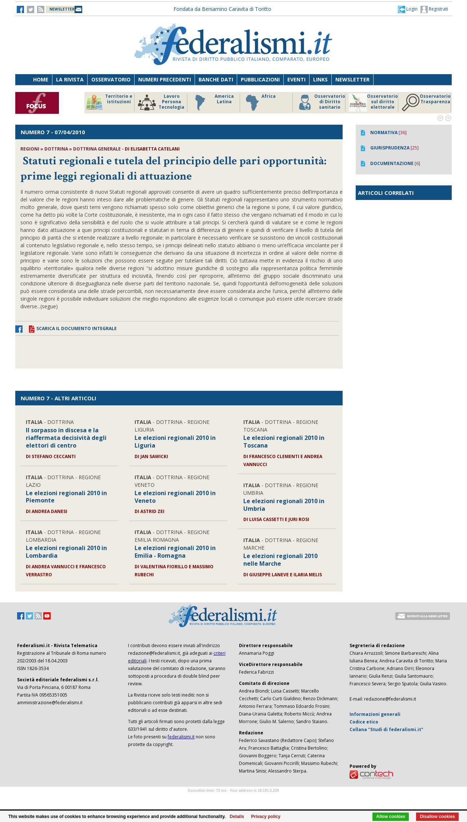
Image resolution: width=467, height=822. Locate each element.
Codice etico (364, 722)
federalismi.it (181, 737)
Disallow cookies (437, 816)
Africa (259, 102)
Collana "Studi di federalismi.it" (386, 729)
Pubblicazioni (260, 79)
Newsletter (352, 79)
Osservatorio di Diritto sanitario (320, 102)
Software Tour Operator (233, 799)
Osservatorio (111, 79)
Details (237, 816)
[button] (407, 9)
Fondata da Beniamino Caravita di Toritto (222, 8)
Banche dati (216, 79)
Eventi (296, 79)
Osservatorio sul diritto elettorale (373, 102)
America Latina (212, 102)
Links (320, 79)
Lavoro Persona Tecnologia (161, 102)
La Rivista (70, 79)
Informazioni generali (375, 714)
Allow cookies (390, 816)
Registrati (434, 9)
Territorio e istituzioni (108, 102)
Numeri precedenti (164, 79)
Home (40, 79)
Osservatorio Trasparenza (426, 102)
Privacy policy (265, 816)
